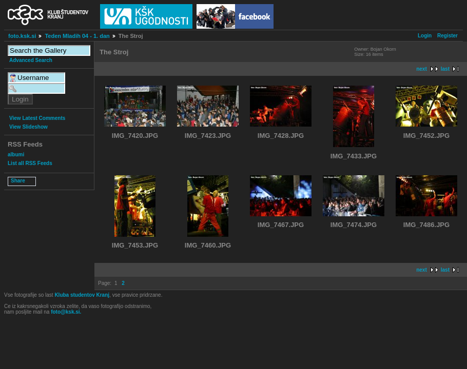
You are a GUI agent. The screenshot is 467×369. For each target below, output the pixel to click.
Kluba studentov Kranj (81, 295)
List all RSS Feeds (30, 163)
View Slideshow (28, 127)
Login (425, 35)
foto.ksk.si (22, 36)
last (445, 69)
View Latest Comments (37, 118)
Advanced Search (30, 60)
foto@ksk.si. (66, 312)
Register (447, 35)
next (421, 69)
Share (18, 180)
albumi (16, 154)
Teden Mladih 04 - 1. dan (77, 36)
